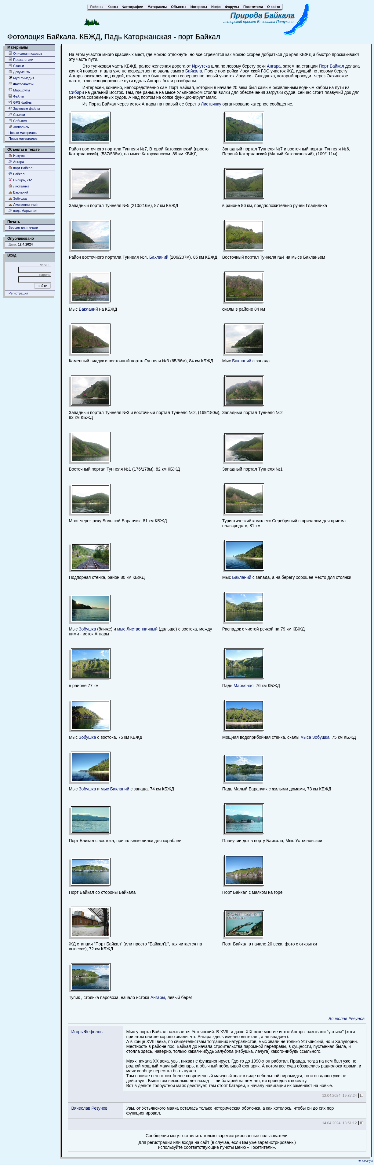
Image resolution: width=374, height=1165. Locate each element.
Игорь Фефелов (86, 1031)
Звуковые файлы (24, 108)
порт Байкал (20, 168)
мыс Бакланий (115, 788)
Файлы (16, 96)
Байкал (16, 174)
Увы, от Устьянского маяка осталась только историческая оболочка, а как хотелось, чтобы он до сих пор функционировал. (230, 1110)
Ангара (16, 162)
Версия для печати (23, 227)
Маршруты (19, 90)
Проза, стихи (21, 59)
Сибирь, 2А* (20, 180)
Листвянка (19, 186)
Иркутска (201, 66)
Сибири (76, 92)
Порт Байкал (331, 66)
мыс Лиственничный (137, 629)
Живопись (19, 127)
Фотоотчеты (21, 84)
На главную (365, 1161)
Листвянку (211, 104)
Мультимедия (21, 78)
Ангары (158, 997)
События (18, 121)
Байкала (193, 70)
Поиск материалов (23, 138)
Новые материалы (23, 133)
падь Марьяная (23, 211)
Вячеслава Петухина (275, 22)
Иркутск (17, 155)
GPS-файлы (20, 102)
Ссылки (17, 114)
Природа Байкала (263, 15)
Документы (20, 72)
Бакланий (18, 192)
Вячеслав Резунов (347, 1018)
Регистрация (18, 293)
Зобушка (18, 198)
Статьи (16, 66)
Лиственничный (23, 204)
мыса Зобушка (314, 737)
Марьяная (243, 685)
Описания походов (25, 53)
